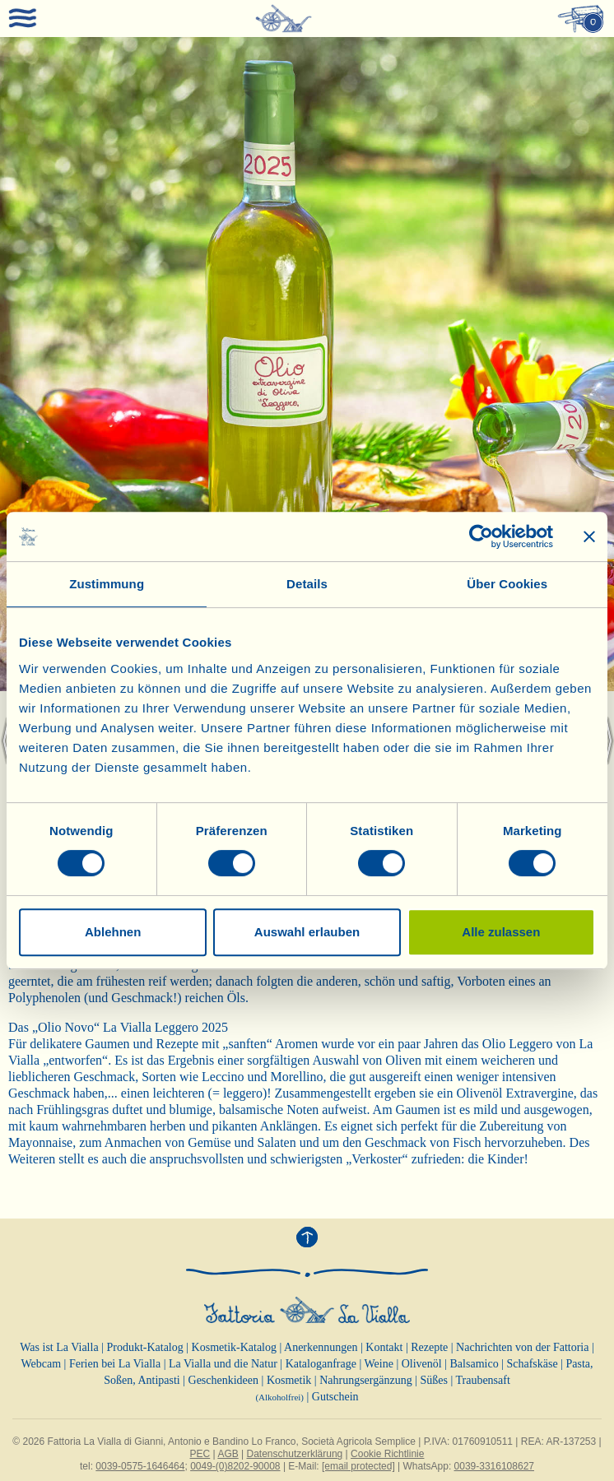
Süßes (433, 1380)
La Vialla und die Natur (223, 1364)
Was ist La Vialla (59, 1347)
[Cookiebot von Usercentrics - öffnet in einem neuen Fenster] (481, 536)
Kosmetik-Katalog (234, 1347)
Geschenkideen (223, 1380)
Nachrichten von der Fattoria (522, 1347)
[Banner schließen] (589, 536)
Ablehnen (113, 932)
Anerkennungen (320, 1347)
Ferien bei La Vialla (114, 1364)
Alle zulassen (501, 932)
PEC (200, 1454)
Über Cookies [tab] (507, 584)
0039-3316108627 (494, 1466)
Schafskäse (531, 1364)
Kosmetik (289, 1380)
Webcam (41, 1364)
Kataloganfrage (321, 1364)
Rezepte (429, 1347)
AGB (227, 1454)
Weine (378, 1364)
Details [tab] (307, 584)
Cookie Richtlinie (387, 1454)
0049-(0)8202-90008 (235, 1466)
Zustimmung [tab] (106, 584)
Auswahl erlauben (307, 932)
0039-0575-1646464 (139, 1466)
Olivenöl (422, 1364)
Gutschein (335, 1396)
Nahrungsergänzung (365, 1380)
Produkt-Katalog (144, 1347)
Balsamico (474, 1364)
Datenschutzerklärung (295, 1454)
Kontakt (383, 1347)
